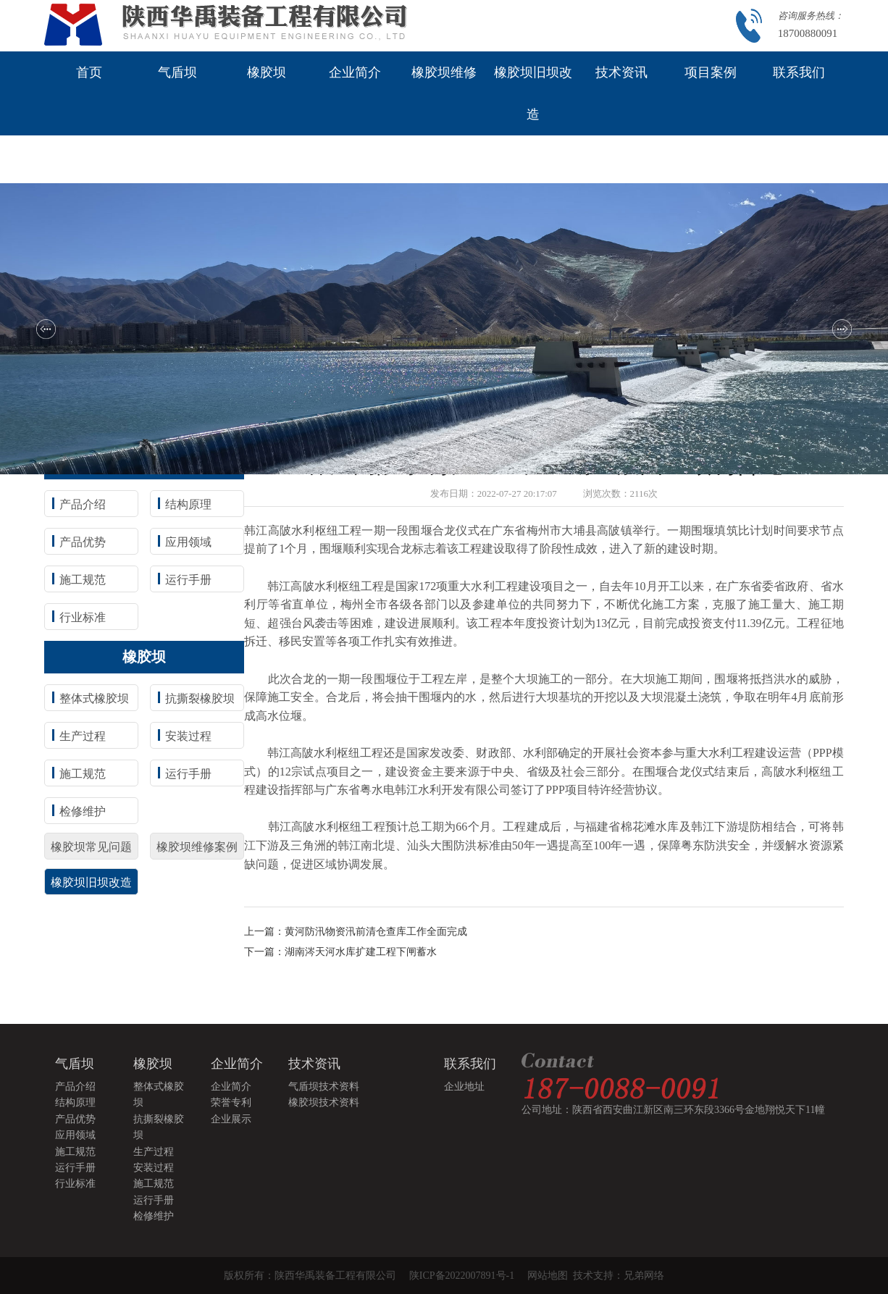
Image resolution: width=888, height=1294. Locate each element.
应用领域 (188, 542)
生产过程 (82, 736)
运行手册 (188, 580)
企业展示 (231, 1119)
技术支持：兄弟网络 (618, 1275)
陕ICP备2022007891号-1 (461, 1275)
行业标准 (82, 617)
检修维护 (82, 811)
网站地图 (550, 1275)
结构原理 (188, 504)
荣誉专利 (231, 1102)
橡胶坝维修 (444, 72)
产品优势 (82, 542)
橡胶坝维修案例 (197, 847)
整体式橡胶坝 (94, 698)
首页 (89, 72)
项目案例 (710, 72)
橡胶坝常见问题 (91, 847)
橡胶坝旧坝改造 (533, 93)
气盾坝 (177, 72)
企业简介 (355, 72)
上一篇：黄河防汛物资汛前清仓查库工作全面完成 (355, 931)
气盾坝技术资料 (323, 1086)
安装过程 (188, 736)
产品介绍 (82, 504)
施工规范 (82, 580)
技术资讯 (621, 72)
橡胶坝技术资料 (323, 1102)
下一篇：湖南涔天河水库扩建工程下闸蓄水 (340, 951)
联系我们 (799, 72)
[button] (46, 329)
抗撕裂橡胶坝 (200, 698)
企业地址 (464, 1086)
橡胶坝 (266, 72)
